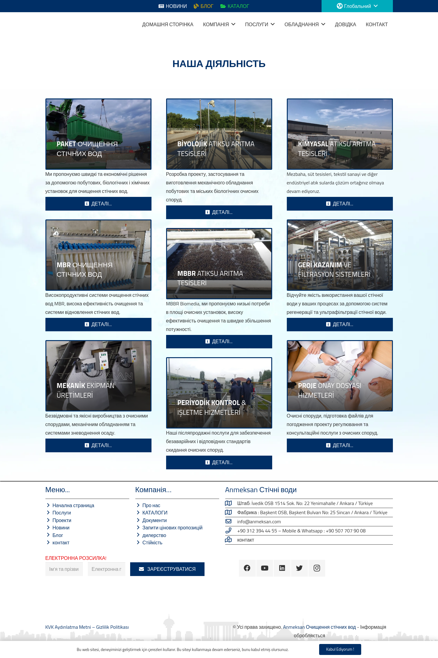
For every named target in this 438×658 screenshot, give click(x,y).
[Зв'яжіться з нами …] (231, 539)
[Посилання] (53, 24)
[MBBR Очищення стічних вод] (219, 263)
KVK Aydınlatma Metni (68, 627)
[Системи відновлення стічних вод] (340, 255)
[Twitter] (299, 568)
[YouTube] (264, 568)
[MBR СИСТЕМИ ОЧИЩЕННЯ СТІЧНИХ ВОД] (98, 255)
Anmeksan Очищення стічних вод (319, 627)
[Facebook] (247, 568)
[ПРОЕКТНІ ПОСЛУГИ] (340, 376)
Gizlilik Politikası (112, 627)
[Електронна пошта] (106, 569)
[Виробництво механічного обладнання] (98, 376)
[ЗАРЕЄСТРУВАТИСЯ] (167, 569)
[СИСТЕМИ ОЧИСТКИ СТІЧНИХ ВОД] (98, 134)
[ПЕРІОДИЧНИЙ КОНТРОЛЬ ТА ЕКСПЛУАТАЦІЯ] (219, 393)
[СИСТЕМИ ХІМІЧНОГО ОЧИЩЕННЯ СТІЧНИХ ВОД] (340, 134)
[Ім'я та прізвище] (64, 569)
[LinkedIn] (282, 568)
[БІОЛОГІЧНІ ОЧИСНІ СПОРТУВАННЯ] (219, 134)
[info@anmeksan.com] (231, 521)
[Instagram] (316, 568)
